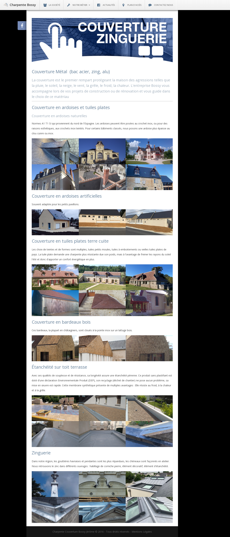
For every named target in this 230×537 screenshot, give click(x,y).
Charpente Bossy (20, 5)
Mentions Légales (142, 531)
